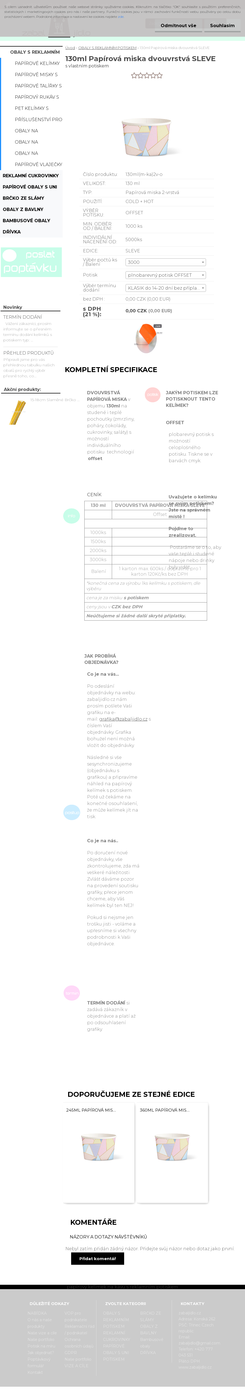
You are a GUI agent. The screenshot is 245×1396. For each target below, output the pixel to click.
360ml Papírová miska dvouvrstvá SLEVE (165, 1110)
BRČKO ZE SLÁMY (23, 198)
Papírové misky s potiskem (36, 76)
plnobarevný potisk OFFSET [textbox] (160, 275)
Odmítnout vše (175, 25)
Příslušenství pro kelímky (38, 121)
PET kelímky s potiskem (32, 110)
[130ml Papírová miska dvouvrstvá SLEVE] (147, 324)
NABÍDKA (37, 1313)
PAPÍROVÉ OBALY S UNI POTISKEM (30, 188)
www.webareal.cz (144, 1391)
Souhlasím (221, 25)
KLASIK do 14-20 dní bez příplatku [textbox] (166, 288)
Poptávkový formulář (39, 1362)
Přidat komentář (98, 1258)
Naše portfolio (40, 1339)
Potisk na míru (41, 1346)
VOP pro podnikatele (76, 1316)
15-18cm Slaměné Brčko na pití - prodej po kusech (56, 399)
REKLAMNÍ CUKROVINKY (31, 175)
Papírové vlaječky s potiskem (38, 166)
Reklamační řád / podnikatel (79, 1329)
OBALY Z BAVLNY (23, 209)
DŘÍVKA (12, 232)
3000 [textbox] (134, 262)
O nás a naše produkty (39, 1323)
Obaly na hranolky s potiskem (29, 155)
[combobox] (166, 262)
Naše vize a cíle (42, 1333)
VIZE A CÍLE (76, 1365)
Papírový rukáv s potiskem (37, 99)
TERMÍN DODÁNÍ (22, 317)
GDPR (71, 1352)
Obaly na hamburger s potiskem (32, 143)
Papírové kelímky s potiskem (37, 65)
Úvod (70, 47)
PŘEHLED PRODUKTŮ (28, 353)
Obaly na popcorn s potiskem (29, 132)
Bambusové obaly (26, 220)
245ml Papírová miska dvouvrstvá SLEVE (91, 1110)
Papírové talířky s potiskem (38, 87)
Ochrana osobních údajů (79, 1343)
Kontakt (35, 1372)
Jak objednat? (40, 1352)
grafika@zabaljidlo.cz (123, 719)
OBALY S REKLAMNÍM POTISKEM (35, 54)
